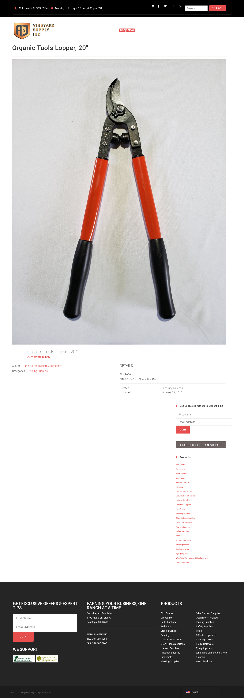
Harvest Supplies (183, 499)
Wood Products (182, 562)
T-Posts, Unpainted (184, 539)
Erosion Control (182, 482)
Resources (147, 30)
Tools (178, 535)
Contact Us (165, 30)
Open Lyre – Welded (184, 522)
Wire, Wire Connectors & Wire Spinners (192, 557)
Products (107, 30)
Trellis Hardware (182, 548)
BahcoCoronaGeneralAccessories (42, 365)
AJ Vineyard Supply (38, 356)
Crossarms (180, 468)
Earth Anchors (182, 473)
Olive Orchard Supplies (185, 517)
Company (91, 30)
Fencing (179, 486)
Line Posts (180, 508)
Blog (180, 30)
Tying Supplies (182, 553)
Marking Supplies (183, 513)
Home (76, 30)
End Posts (180, 477)
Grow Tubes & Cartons (185, 495)
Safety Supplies (182, 531)
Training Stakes (182, 544)
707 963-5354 (99, 638)
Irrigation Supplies (183, 504)
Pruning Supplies (38, 370)
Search (217, 8)
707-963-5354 (39, 8)
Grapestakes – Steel (184, 491)
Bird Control (181, 464)
